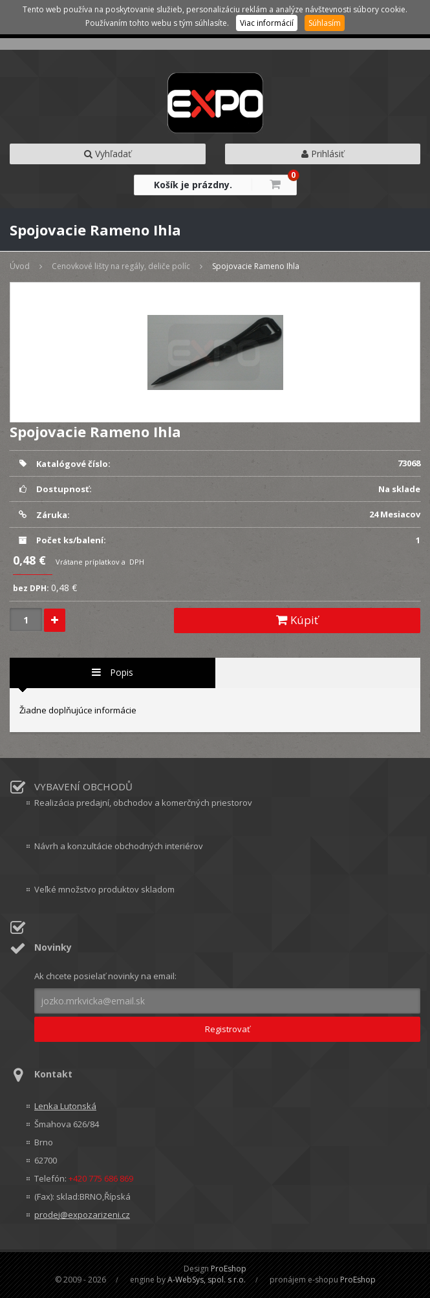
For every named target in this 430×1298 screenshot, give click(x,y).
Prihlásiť (322, 153)
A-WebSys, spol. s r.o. (206, 1279)
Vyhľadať (107, 153)
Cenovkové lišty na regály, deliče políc (121, 266)
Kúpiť (297, 619)
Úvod (20, 266)
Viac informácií (267, 22)
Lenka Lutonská (65, 1106)
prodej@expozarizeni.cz (82, 1214)
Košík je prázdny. (193, 184)
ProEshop (228, 1268)
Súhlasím (324, 22)
